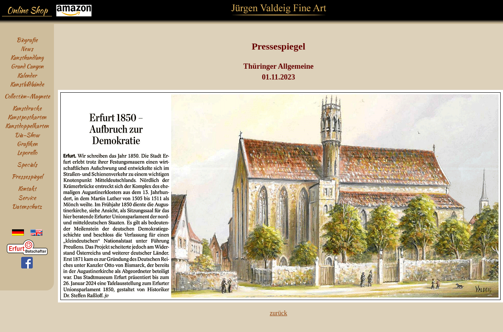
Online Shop (27, 10)
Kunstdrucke (27, 108)
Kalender (27, 75)
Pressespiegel (27, 176)
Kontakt (27, 188)
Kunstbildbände (27, 84)
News (27, 48)
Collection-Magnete (27, 96)
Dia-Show (27, 135)
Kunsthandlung (27, 57)
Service (27, 197)
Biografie (27, 40)
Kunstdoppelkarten (27, 125)
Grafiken (27, 143)
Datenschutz (27, 206)
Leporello (27, 152)
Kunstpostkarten (27, 117)
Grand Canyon (27, 66)
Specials (27, 164)
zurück (278, 313)
